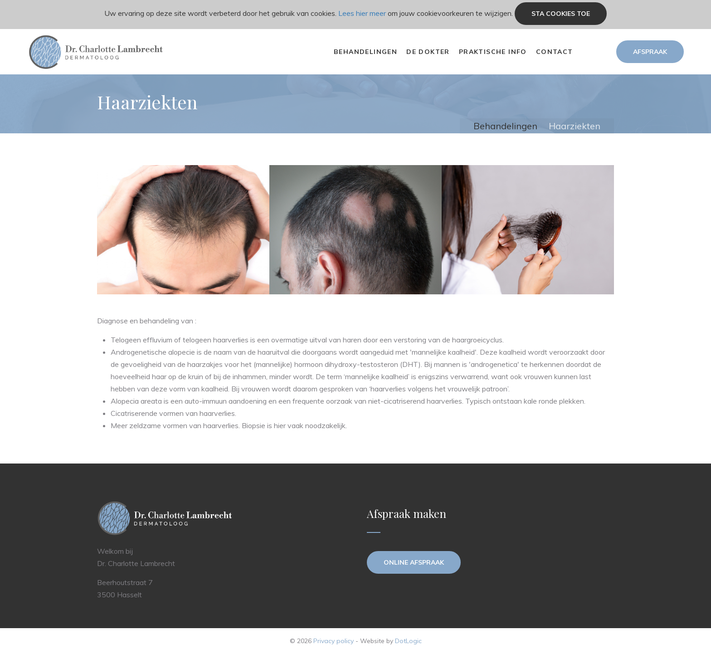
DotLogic (408, 641)
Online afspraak (414, 562)
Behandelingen (365, 52)
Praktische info (493, 52)
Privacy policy (333, 641)
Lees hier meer (362, 13)
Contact (554, 52)
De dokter (428, 52)
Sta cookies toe (560, 14)
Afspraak (650, 52)
